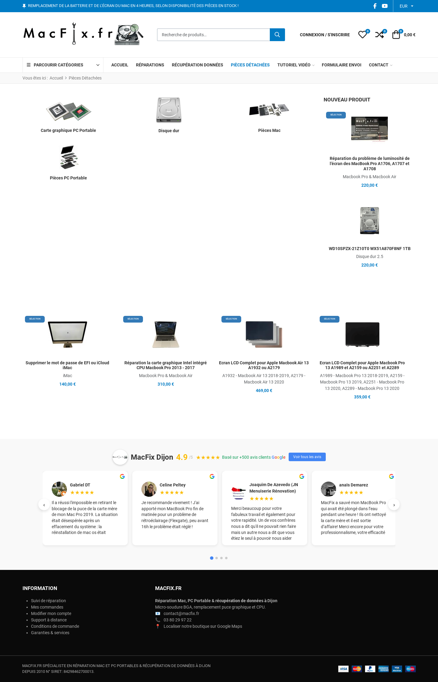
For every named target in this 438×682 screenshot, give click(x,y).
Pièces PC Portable (68, 177)
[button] (362, 35)
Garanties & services (50, 632)
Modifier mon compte (51, 613)
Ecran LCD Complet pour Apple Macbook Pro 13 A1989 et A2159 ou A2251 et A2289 (362, 365)
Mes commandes (47, 607)
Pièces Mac (269, 130)
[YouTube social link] (385, 6)
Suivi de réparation (48, 600)
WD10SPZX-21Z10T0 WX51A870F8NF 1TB (370, 248)
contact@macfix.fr (181, 613)
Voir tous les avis (307, 457)
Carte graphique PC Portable (68, 130)
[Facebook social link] (374, 6)
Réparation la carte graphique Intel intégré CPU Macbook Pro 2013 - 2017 (165, 365)
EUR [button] (404, 6)
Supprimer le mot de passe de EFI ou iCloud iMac (67, 365)
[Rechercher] (277, 34)
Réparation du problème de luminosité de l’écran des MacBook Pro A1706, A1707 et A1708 (370, 163)
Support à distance (49, 619)
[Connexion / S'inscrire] (325, 35)
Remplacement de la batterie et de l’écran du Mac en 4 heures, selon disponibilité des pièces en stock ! (133, 6)
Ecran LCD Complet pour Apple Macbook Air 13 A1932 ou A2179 (264, 365)
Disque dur (168, 130)
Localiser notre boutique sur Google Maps (203, 626)
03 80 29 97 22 (178, 619)
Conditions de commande (55, 626)
